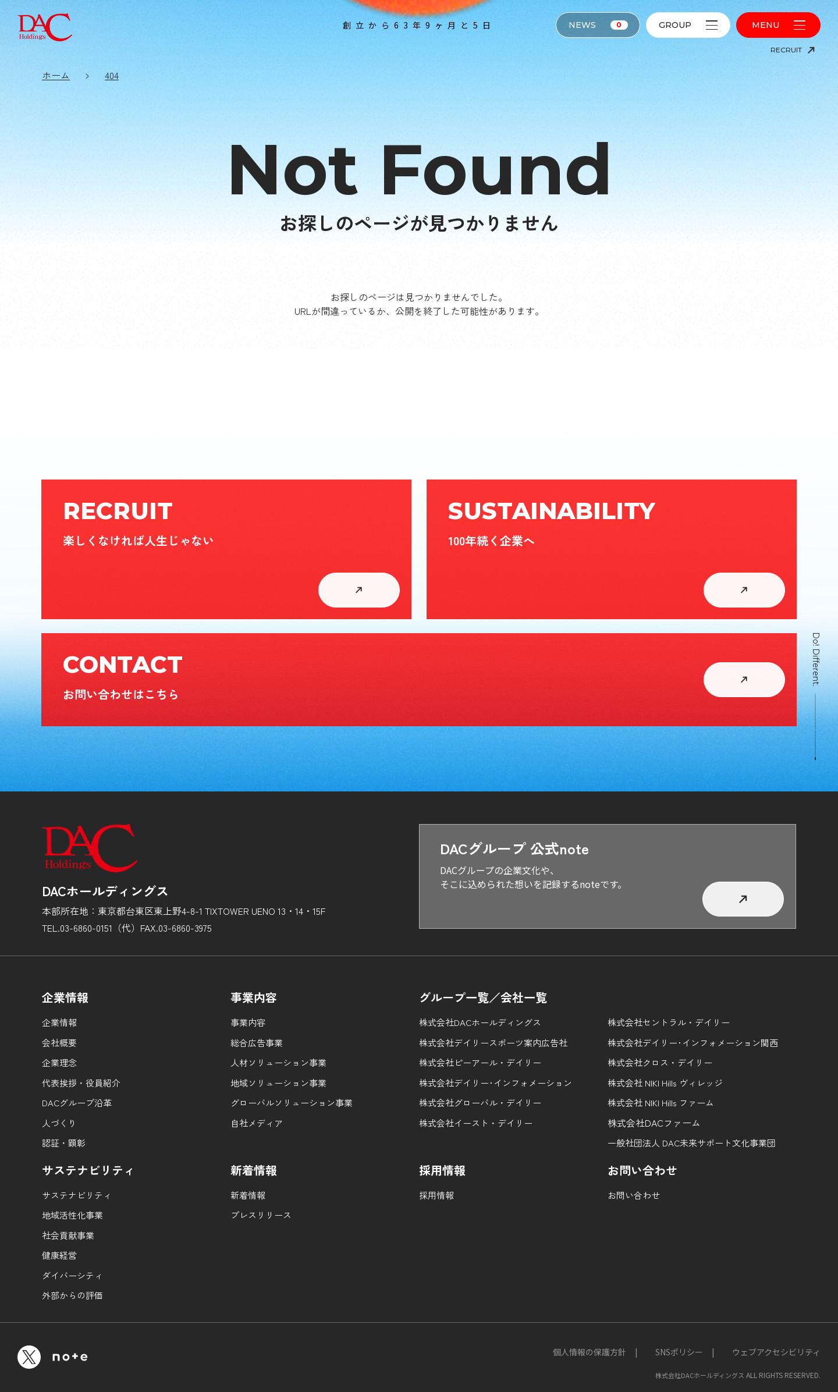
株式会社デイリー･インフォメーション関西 (693, 1042)
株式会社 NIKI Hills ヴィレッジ (665, 1083)
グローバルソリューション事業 (291, 1102)
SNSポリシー (679, 1352)
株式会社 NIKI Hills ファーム (661, 1102)
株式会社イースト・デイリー (475, 1123)
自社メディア (256, 1123)
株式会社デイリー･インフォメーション (495, 1083)
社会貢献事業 (68, 1235)
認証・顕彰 (64, 1143)
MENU (778, 25)
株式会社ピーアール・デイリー (480, 1062)
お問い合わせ (634, 1195)
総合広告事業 (256, 1042)
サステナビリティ (77, 1195)
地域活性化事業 (72, 1215)
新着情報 (247, 1195)
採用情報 (436, 1195)
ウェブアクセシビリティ (776, 1352)
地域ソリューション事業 (278, 1083)
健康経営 (59, 1255)
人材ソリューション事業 (278, 1062)
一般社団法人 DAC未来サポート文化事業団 (692, 1143)
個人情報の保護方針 (589, 1352)
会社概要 (59, 1042)
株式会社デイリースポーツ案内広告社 (493, 1042)
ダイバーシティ (72, 1275)
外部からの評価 (72, 1295)
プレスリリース (261, 1215)
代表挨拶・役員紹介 (81, 1083)
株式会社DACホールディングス (480, 1022)
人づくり (59, 1123)
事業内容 (247, 1022)
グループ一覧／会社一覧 (483, 997)
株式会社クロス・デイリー (660, 1062)
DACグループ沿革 (77, 1102)
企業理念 (59, 1062)
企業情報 (59, 1022)
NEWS (598, 25)
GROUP (688, 25)
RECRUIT (792, 49)
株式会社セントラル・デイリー (669, 1022)
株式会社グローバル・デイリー (480, 1102)
